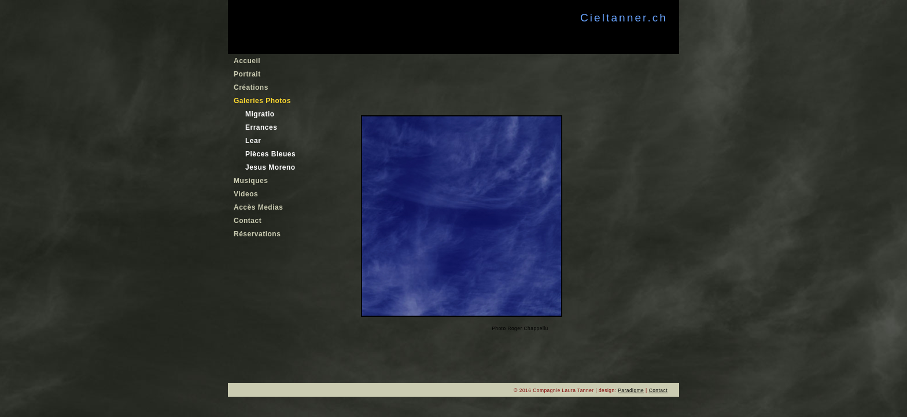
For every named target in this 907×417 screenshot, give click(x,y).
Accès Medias (258, 207)
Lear (253, 141)
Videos (246, 194)
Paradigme (631, 390)
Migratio (260, 114)
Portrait (247, 74)
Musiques (251, 181)
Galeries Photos (262, 101)
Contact (247, 221)
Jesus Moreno (270, 167)
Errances (261, 127)
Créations (251, 87)
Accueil (247, 61)
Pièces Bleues (270, 154)
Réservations (257, 234)
